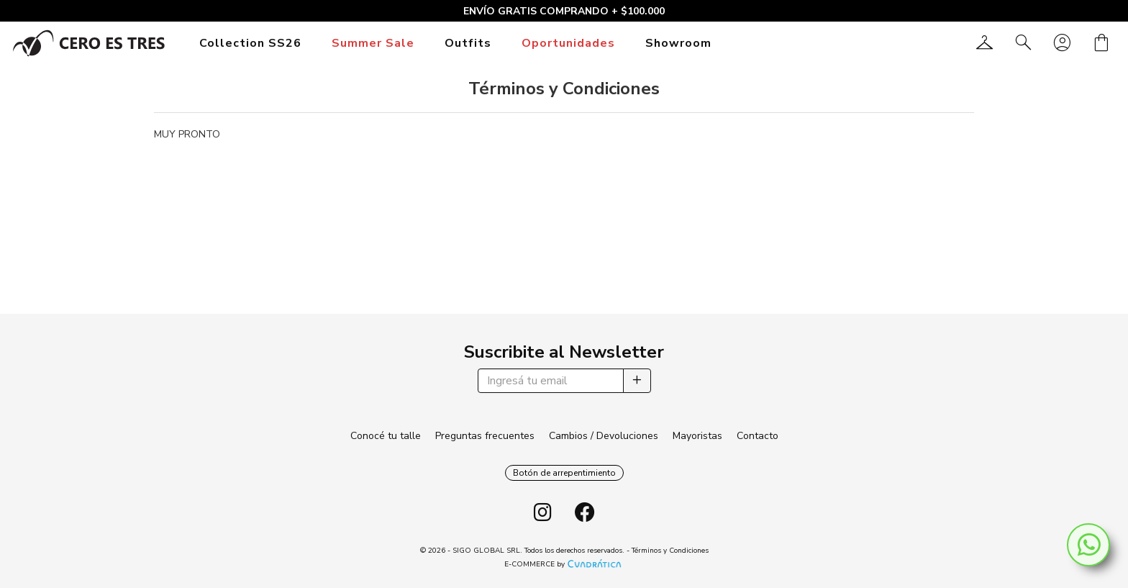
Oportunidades (568, 43)
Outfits (468, 43)
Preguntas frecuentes (485, 436)
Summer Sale (373, 43)
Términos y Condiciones (670, 551)
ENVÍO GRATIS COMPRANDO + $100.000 (564, 11)
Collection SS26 (250, 43)
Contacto (757, 436)
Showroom (678, 43)
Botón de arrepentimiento (564, 473)
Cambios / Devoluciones (603, 436)
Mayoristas (697, 436)
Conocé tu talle (385, 436)
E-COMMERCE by (564, 564)
